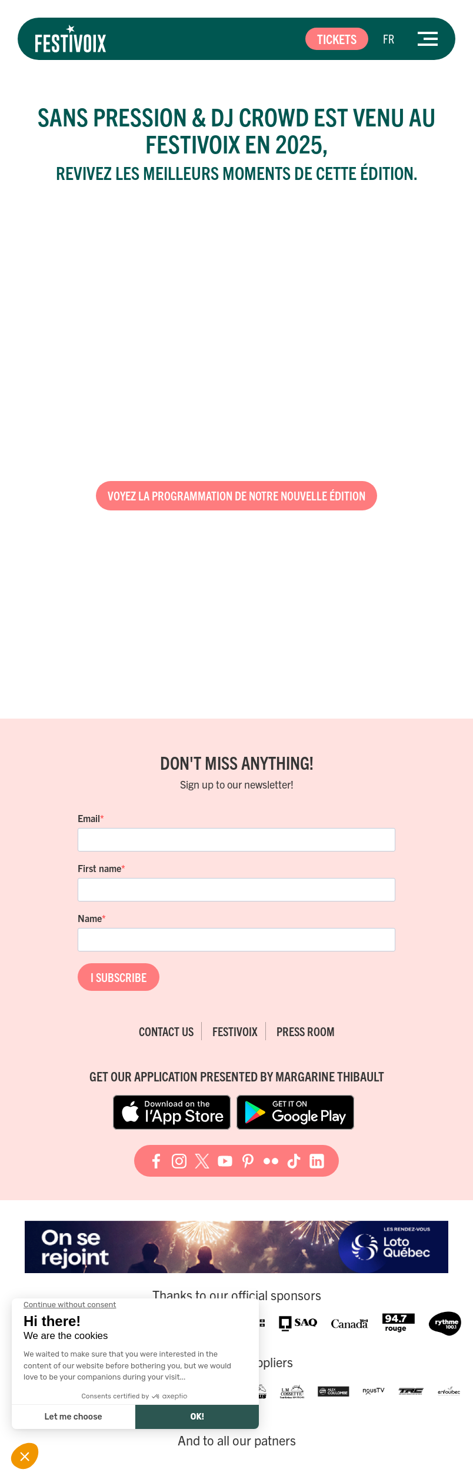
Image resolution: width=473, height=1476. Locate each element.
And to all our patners (237, 1440)
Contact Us (166, 1031)
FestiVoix (235, 1031)
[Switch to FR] (388, 39)
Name (90, 918)
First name (99, 868)
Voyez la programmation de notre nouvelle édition (236, 495)
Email (89, 818)
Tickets (337, 38)
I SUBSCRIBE (118, 977)
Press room (306, 1031)
